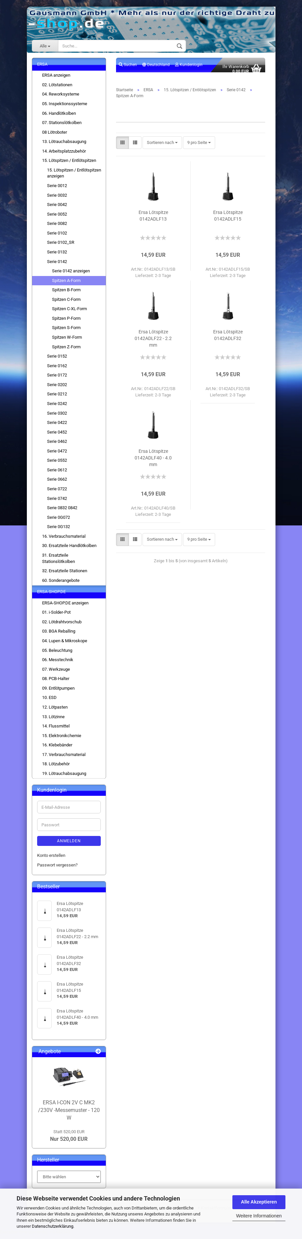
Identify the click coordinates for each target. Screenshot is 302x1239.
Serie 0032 (57, 198)
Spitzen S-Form (66, 331)
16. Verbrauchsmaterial (64, 539)
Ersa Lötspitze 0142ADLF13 (153, 219)
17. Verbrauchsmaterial (64, 758)
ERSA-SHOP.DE (51, 595)
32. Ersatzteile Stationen (64, 574)
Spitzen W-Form (67, 340)
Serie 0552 (57, 464)
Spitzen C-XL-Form (69, 312)
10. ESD (49, 701)
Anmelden (69, 845)
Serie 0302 (57, 416)
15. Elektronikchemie (61, 739)
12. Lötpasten (55, 710)
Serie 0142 (57, 265)
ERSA (42, 67)
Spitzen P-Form (66, 321)
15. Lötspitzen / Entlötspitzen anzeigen (74, 176)
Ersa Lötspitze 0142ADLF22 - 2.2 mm (153, 342)
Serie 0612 (57, 473)
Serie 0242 (57, 407)
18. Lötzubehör (56, 767)
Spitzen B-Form (66, 293)
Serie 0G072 (58, 520)
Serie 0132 (57, 255)
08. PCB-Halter (55, 682)
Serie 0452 (57, 435)
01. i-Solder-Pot (56, 616)
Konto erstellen (51, 859)
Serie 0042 (57, 208)
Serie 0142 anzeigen (71, 274)
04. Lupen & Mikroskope (64, 644)
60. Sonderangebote (61, 584)
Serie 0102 (57, 236)
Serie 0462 (57, 445)
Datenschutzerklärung (52, 1226)
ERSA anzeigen (56, 79)
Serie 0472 (57, 454)
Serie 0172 (57, 379)
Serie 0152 (57, 359)
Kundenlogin (189, 68)
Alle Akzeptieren (259, 1202)
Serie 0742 (57, 502)
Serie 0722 (57, 492)
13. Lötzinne (53, 720)
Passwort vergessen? (57, 868)
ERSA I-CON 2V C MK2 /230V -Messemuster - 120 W (69, 1114)
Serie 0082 (57, 227)
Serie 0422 (57, 426)
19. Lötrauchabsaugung (64, 777)
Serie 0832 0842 (62, 511)
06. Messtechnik (57, 663)
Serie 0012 (57, 189)
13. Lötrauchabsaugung (64, 145)
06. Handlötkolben (59, 116)
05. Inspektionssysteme (64, 107)
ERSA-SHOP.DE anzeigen (65, 606)
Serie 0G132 (58, 530)
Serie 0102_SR (60, 246)
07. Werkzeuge (56, 672)
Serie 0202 (57, 388)
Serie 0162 (57, 369)
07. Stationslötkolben (62, 126)
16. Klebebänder (57, 748)
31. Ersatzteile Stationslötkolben (58, 562)
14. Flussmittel (56, 729)
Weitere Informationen (258, 1215)
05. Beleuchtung (57, 654)
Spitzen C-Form (66, 303)
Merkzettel (130, 83)
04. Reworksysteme (60, 98)
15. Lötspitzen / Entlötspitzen (69, 164)
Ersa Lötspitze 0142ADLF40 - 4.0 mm (153, 461)
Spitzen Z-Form (66, 350)
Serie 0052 (57, 217)
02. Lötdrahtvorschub (62, 625)
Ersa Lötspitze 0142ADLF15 (228, 219)
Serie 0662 (57, 483)
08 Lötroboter (54, 135)
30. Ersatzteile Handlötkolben (69, 549)
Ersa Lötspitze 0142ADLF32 (228, 339)
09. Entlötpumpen (58, 691)
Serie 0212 (57, 397)
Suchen (128, 68)
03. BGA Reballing (58, 635)
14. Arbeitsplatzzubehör (64, 154)
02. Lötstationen (57, 88)
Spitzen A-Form (66, 284)
